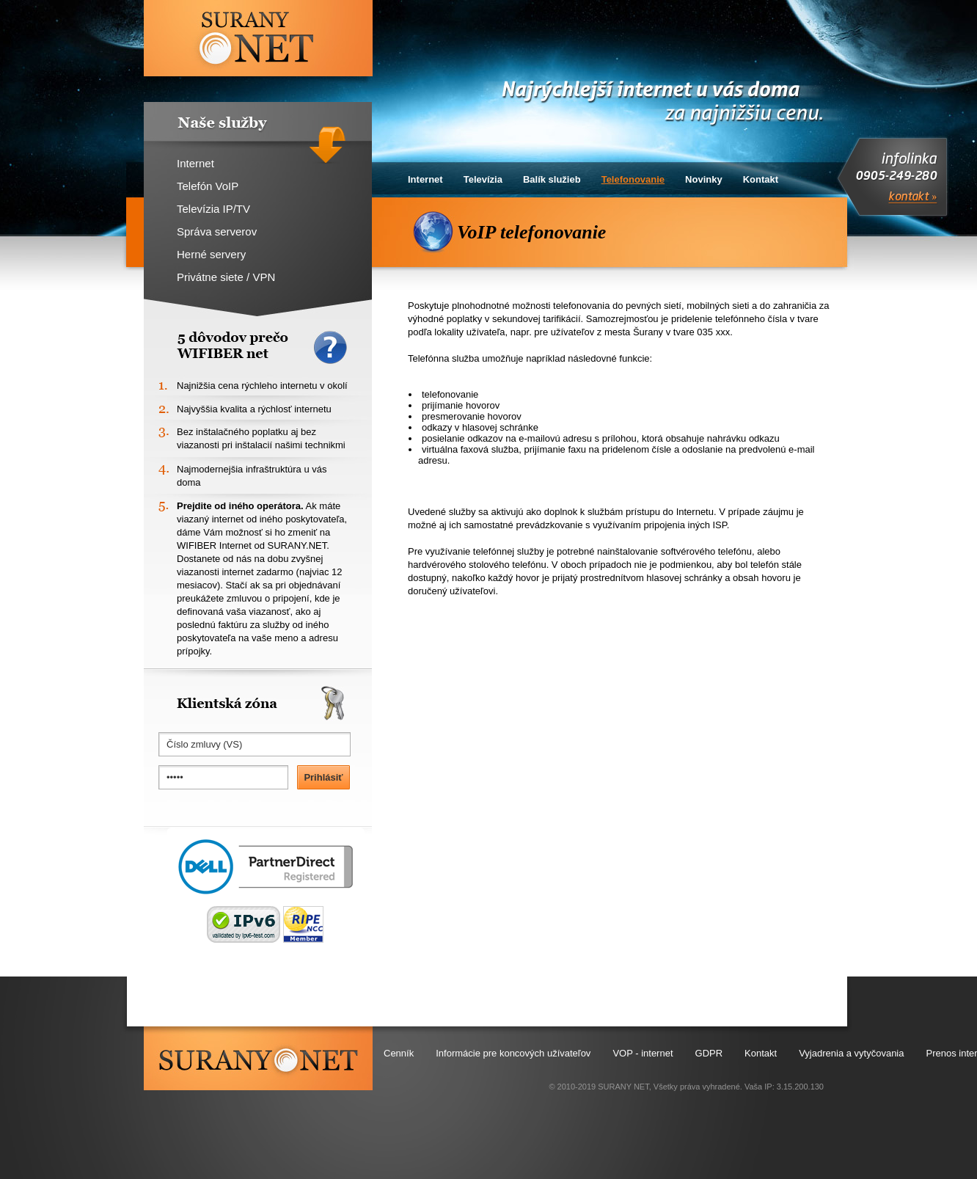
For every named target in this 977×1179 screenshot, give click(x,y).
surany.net (258, 1058)
